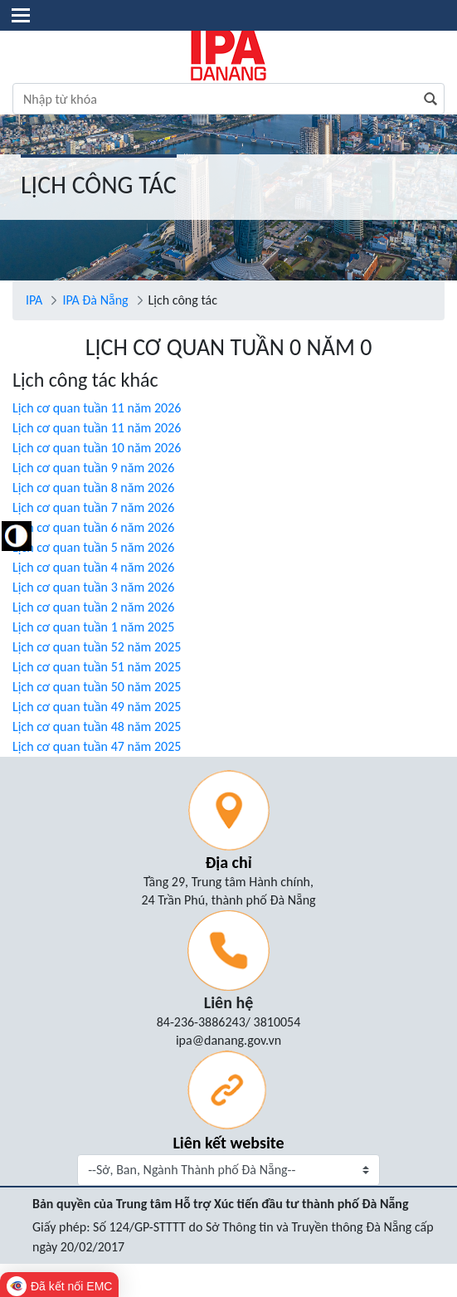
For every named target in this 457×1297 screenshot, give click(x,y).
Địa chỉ (228, 862)
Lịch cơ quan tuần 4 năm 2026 (93, 567)
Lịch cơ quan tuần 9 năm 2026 (93, 467)
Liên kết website (228, 1143)
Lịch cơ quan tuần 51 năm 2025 (96, 667)
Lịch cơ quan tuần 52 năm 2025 (96, 647)
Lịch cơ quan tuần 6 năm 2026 (93, 527)
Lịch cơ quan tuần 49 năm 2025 (96, 706)
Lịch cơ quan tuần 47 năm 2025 (96, 746)
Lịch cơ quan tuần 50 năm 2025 (96, 687)
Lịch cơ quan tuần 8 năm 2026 (93, 487)
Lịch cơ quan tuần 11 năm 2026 (96, 408)
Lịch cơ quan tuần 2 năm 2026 (93, 607)
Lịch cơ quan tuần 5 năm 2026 (93, 547)
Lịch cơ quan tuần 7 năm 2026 (93, 507)
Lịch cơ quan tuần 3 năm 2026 (93, 587)
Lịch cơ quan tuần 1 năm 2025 (93, 627)
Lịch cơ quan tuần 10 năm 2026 (96, 448)
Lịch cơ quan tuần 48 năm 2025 (96, 726)
